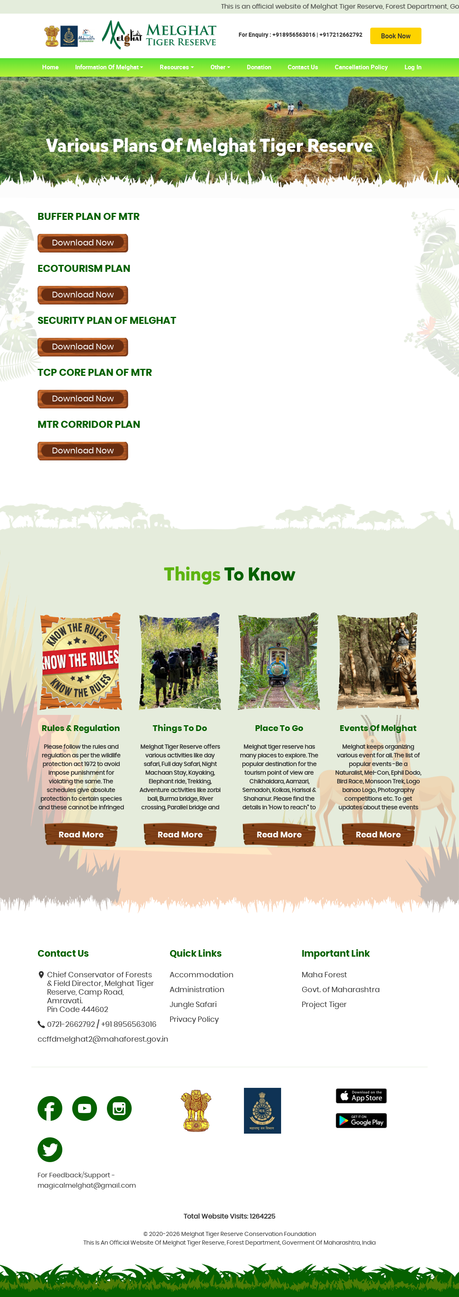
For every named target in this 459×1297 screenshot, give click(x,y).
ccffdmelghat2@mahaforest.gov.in (97, 1039)
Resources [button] (174, 67)
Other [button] (218, 67)
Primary (361, 1097)
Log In (413, 67)
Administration (197, 990)
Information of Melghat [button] (107, 67)
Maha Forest (324, 975)
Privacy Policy (194, 1019)
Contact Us (303, 67)
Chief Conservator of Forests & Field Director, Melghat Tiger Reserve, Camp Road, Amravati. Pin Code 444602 (96, 992)
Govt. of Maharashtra (341, 990)
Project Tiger (324, 1005)
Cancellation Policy (361, 67)
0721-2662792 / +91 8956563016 (97, 1024)
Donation (259, 67)
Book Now (396, 35)
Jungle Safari (193, 1005)
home (54, 67)
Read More (81, 835)
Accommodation (202, 975)
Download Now (83, 243)
